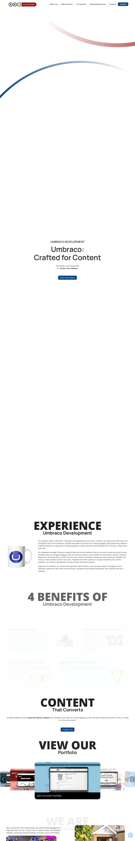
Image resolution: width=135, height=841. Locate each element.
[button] (132, 779)
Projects (112, 4)
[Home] (22, 4)
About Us (53, 4)
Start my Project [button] (67, 277)
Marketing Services (98, 4)
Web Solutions (67, 4)
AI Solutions (81, 4)
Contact (123, 4)
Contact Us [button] (67, 729)
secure (64, 555)
